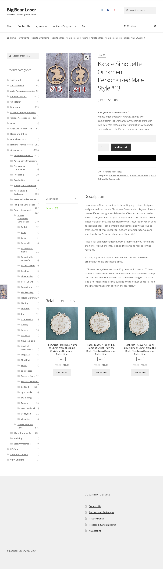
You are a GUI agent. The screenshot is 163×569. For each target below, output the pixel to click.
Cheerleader (27, 276)
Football (25, 308)
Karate (85, 37)
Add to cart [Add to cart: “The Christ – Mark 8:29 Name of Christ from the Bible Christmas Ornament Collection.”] (61, 372)
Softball (25, 386)
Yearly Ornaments (23, 443)
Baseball (25, 243)
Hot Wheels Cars (18, 139)
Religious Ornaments (24, 204)
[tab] (62, 199)
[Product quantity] (103, 147)
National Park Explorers (21, 144)
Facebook (108, 10)
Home (13, 37)
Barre (23, 237)
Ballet (24, 227)
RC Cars (14, 449)
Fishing (24, 303)
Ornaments (23, 37)
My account (41, 26)
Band (23, 232)
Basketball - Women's (27, 259)
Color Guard (27, 281)
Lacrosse (25, 335)
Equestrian (26, 287)
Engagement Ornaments (20, 168)
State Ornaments (22, 432)
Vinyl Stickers (17, 459)
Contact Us (24, 26)
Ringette (25, 354)
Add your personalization (113, 112)
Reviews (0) (52, 208)
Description (52, 198)
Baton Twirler (28, 265)
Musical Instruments (27, 348)
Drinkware (15, 107)
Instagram (102, 10)
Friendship (19, 174)
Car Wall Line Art (18, 96)
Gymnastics (27, 319)
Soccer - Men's (28, 376)
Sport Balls (26, 392)
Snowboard (26, 370)
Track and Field (28, 408)
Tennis (24, 403)
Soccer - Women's (30, 381)
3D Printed (15, 80)
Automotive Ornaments (25, 160)
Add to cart (120, 147)
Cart (84, 26)
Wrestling (26, 419)
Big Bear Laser (21, 10)
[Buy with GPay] (127, 158)
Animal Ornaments (23, 155)
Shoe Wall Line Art (19, 454)
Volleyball (26, 413)
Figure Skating (28, 297)
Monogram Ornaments (25, 185)
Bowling (25, 270)
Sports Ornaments (40, 37)
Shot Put (25, 360)
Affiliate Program (62, 26)
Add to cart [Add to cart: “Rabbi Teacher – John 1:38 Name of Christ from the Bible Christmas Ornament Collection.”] (101, 372)
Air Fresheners (17, 85)
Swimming (26, 397)
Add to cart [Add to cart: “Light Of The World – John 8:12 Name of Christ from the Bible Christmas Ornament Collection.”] (140, 372)
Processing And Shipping (102, 524)
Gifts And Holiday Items (22, 128)
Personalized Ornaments (26, 199)
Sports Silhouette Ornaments (66, 37)
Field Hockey (27, 292)
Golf (23, 314)
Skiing (24, 365)
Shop (9, 26)
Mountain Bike (28, 340)
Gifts (12, 123)
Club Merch (15, 101)
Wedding (18, 438)
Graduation (19, 180)
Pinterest (114, 10)
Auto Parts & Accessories (22, 91)
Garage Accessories (20, 117)
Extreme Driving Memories (23, 112)
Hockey (24, 324)
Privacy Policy (96, 518)
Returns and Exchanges (101, 512)
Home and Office (18, 133)
